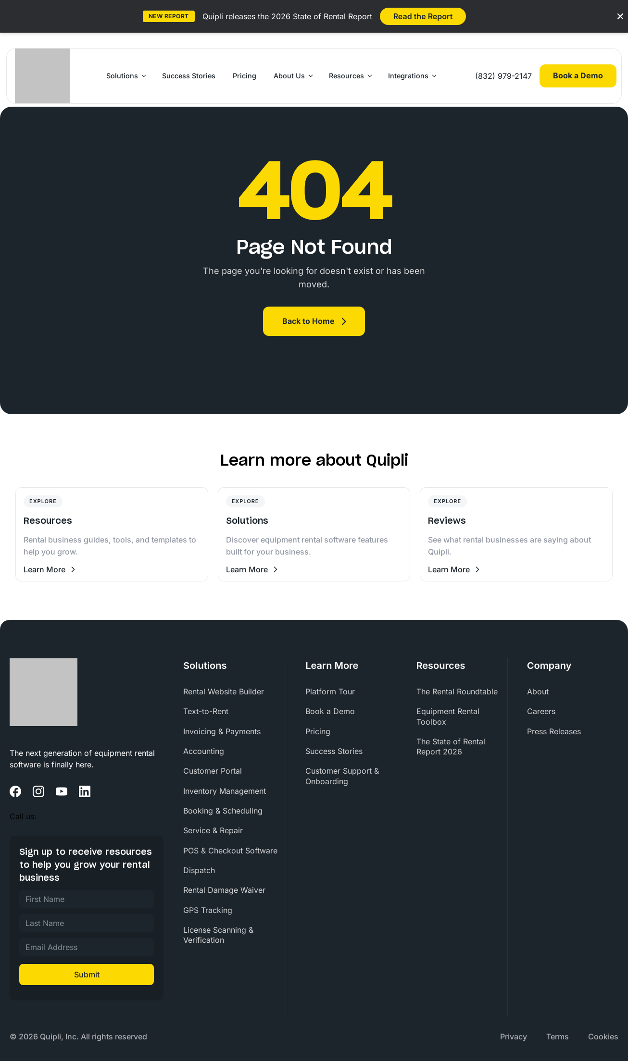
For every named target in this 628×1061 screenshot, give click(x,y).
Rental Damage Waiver (224, 890)
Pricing (244, 76)
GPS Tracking (207, 910)
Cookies (603, 1036)
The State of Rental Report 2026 (450, 746)
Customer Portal (212, 771)
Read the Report (423, 16)
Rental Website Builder (223, 691)
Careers (541, 711)
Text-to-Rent (205, 711)
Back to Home (308, 321)
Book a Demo (578, 75)
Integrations (408, 76)
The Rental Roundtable (457, 691)
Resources (346, 76)
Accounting (203, 751)
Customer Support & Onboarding (342, 776)
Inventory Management (224, 791)
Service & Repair (213, 830)
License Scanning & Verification (218, 935)
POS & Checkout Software (230, 850)
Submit (87, 974)
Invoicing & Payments (222, 731)
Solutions (122, 76)
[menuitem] (234, 692)
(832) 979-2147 (503, 76)
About (538, 691)
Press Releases (554, 731)
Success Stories (188, 76)
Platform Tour (330, 691)
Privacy (513, 1036)
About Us (289, 76)
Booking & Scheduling (223, 810)
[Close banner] (620, 16)
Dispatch (199, 870)
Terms (557, 1036)
